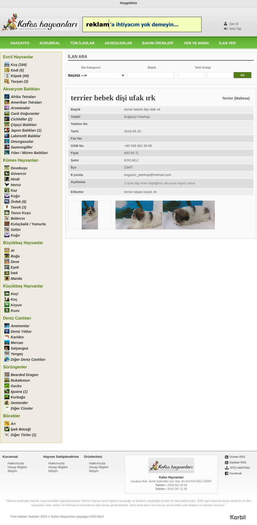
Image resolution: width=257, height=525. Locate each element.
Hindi (15, 179)
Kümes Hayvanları (20, 160)
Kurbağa (18, 397)
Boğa (15, 256)
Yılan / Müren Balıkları (29, 153)
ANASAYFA (20, 43)
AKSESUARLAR (118, 43)
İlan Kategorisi (91, 67)
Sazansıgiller (22, 147)
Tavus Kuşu (21, 213)
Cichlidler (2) (21, 119)
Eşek (15, 267)
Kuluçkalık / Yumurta (28, 224)
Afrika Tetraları (23, 97)
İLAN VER (227, 43)
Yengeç (17, 354)
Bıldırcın (18, 218)
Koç (14, 299)
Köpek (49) (20, 76)
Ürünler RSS (237, 456)
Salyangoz (19, 348)
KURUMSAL (50, 43)
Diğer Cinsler (22, 408)
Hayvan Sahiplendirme (61, 457)
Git (242, 75)
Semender (19, 403)
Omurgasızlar (22, 142)
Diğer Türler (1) (23, 435)
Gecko (16, 386)
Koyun (16, 305)
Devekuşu (19, 168)
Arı (13, 424)
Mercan (17, 343)
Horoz (16, 185)
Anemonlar (20, 326)
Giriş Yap (232, 29)
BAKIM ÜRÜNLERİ (157, 43)
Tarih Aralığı (203, 67)
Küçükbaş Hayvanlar (23, 286)
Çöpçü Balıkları (24, 125)
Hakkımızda (16, 463)
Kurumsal (10, 457)
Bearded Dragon (24, 375)
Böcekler (11, 416)
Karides (17, 337)
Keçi (14, 294)
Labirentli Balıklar (25, 136)
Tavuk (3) (18, 207)
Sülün (16, 230)
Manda (16, 279)
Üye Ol (231, 24)
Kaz (14, 190)
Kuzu (15, 311)
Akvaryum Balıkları (21, 89)
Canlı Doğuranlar (25, 114)
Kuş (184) (19, 65)
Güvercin (18, 174)
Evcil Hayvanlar (18, 57)
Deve (15, 262)
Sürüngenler (15, 367)
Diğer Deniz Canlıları (28, 359)
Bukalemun (20, 380)
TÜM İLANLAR (82, 43)
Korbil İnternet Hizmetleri (238, 518)
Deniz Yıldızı (21, 331)
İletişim (12, 471)
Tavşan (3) (19, 81)
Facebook (236, 473)
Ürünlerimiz (93, 457)
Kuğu (15, 196)
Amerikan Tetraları (26, 102)
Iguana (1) (19, 392)
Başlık (152, 67)
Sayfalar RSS (238, 462)
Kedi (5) (17, 70)
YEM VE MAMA (196, 43)
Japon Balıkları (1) (26, 130)
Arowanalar (20, 108)
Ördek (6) (18, 202)
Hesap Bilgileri (17, 467)
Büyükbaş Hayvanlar (23, 243)
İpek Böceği (21, 429)
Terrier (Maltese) (236, 98)
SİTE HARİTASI (240, 467)
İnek (14, 273)
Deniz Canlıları (17, 318)
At (13, 250)
